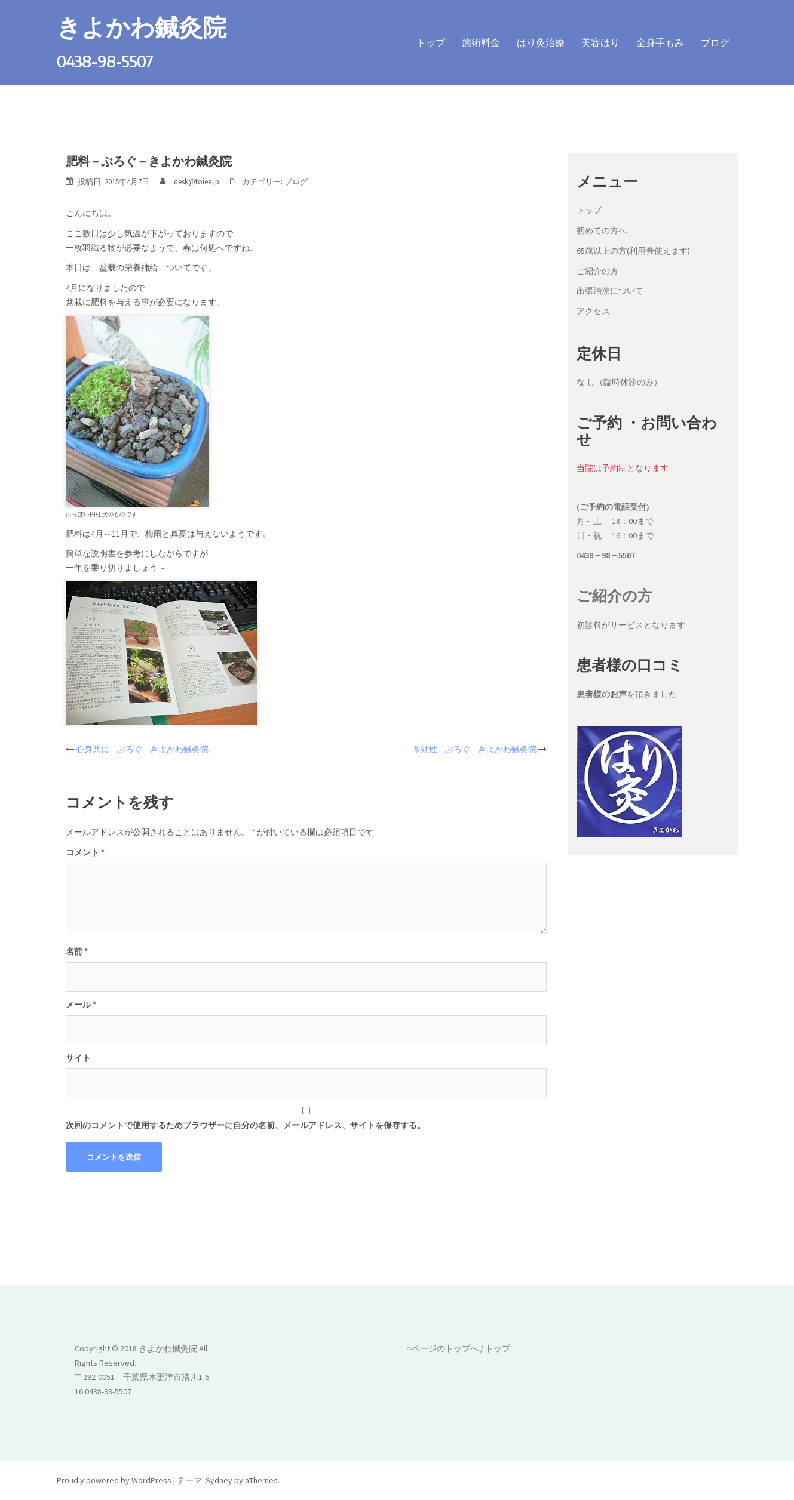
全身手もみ (660, 42)
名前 (77, 951)
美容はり (600, 42)
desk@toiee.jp (196, 182)
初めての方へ (602, 230)
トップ (430, 42)
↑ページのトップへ (442, 1348)
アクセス (593, 311)
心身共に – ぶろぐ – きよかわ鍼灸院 (142, 749)
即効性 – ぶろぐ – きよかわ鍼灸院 (474, 749)
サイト (78, 1057)
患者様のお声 (602, 694)
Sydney (219, 1480)
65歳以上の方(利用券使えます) (633, 250)
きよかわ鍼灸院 (141, 26)
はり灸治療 (541, 42)
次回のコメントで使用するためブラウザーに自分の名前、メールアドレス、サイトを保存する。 (245, 1125)
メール (81, 1004)
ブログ (715, 42)
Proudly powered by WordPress (114, 1480)
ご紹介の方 (597, 271)
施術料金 (481, 42)
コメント (85, 852)
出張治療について (610, 290)
